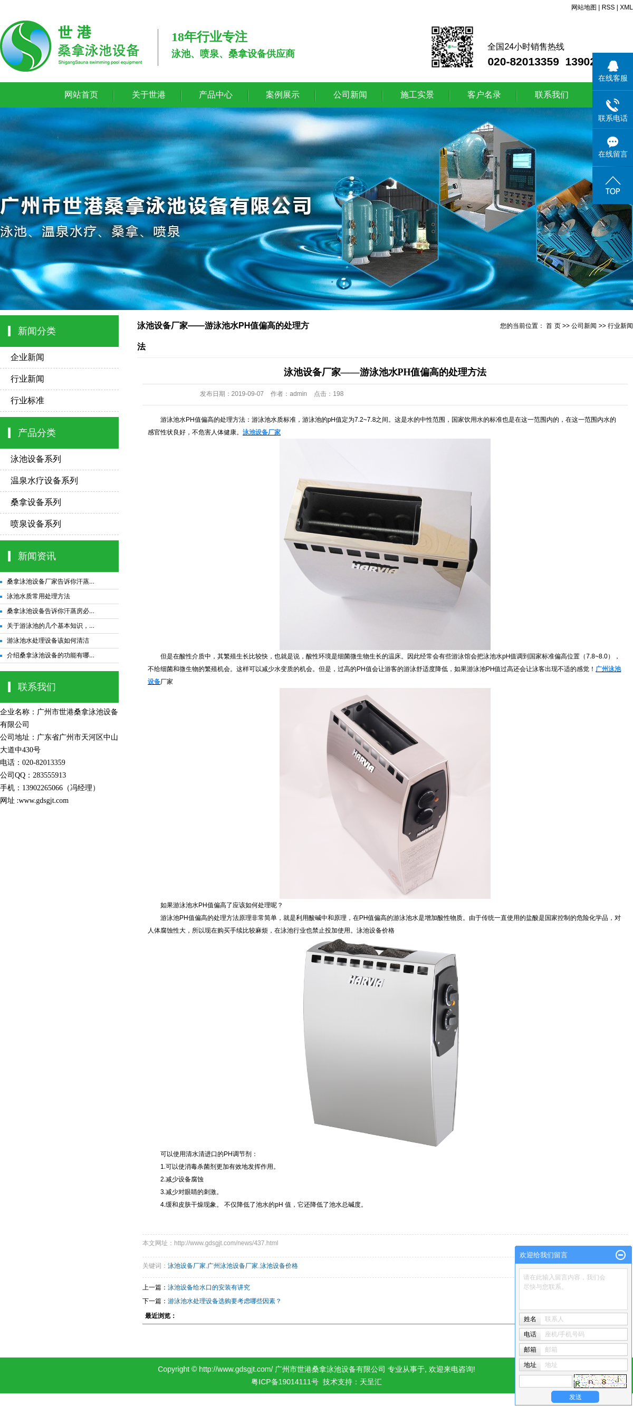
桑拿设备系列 (36, 502)
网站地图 (584, 7)
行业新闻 (27, 378)
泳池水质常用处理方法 (38, 596)
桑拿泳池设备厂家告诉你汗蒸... (50, 581)
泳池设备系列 (36, 458)
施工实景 (417, 94)
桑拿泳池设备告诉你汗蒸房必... (50, 611)
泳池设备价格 (376, 930)
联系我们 (552, 94)
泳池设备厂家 (187, 1265)
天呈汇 (371, 1382)
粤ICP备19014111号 (285, 1382)
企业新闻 (27, 357)
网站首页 (81, 94)
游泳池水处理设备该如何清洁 (48, 640)
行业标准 (27, 400)
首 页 (553, 325)
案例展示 (283, 94)
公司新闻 (350, 94)
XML (626, 7)
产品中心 (216, 94)
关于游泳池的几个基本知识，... (50, 625)
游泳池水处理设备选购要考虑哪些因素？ (225, 1301)
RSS (608, 7)
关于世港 (149, 94)
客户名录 (484, 94)
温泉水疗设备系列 (44, 480)
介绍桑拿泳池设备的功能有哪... (50, 655)
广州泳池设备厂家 (232, 1265)
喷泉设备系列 (36, 523)
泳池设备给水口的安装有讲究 (209, 1287)
